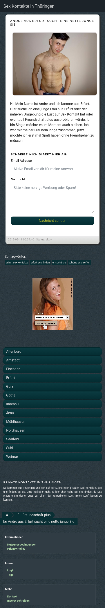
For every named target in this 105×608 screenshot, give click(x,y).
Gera (9, 386)
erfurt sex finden (40, 262)
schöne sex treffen (79, 262)
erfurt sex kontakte (17, 262)
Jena (10, 413)
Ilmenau (12, 404)
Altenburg (13, 351)
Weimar (12, 457)
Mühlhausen (15, 422)
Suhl (9, 448)
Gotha (11, 395)
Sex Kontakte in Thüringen (29, 6)
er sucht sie (59, 262)
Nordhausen (15, 430)
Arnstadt (13, 360)
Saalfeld (12, 439)
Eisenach (13, 369)
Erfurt (10, 378)
